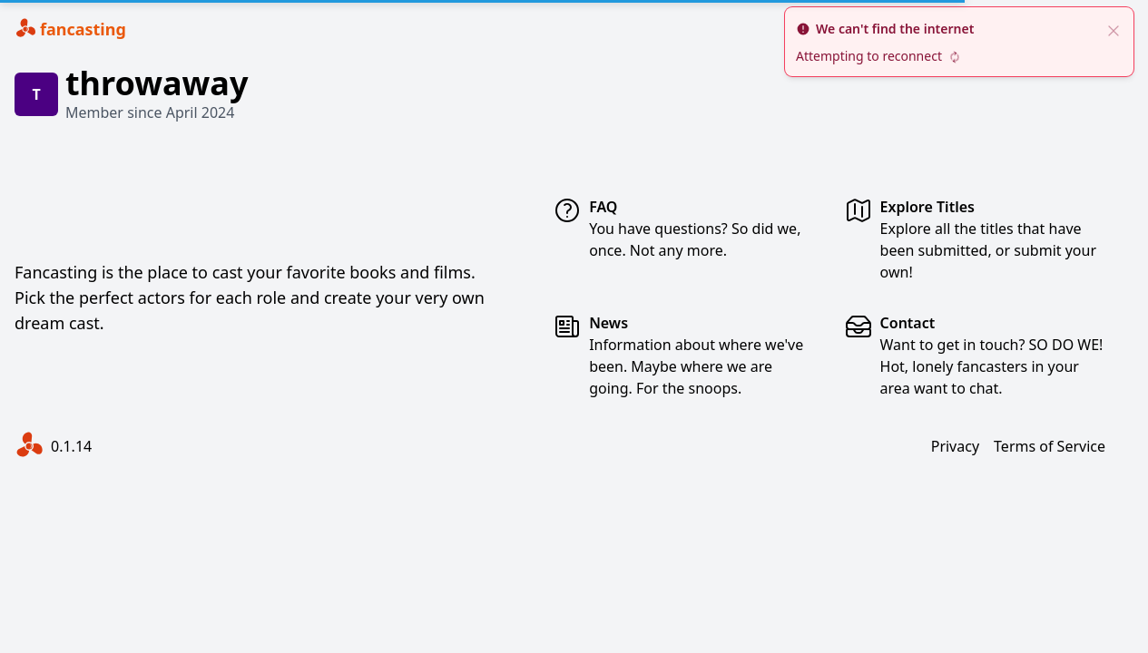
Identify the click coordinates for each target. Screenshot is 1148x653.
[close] (1113, 29)
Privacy (955, 446)
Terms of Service (1049, 446)
